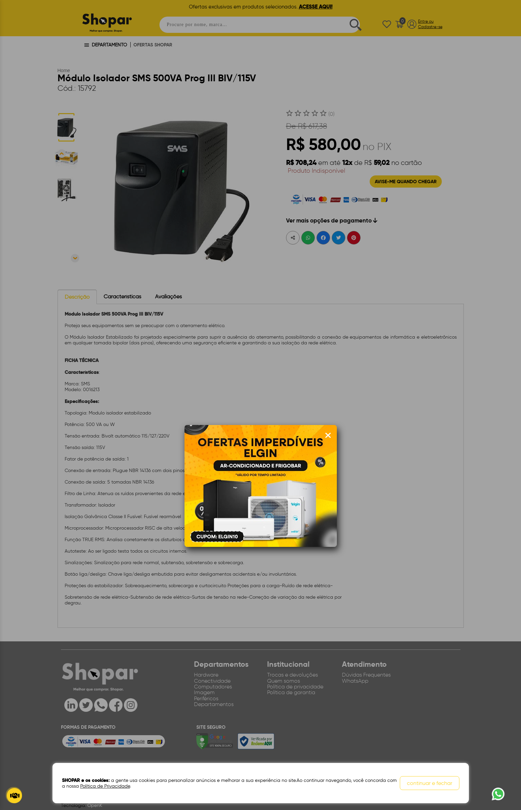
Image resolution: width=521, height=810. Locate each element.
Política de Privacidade (105, 786)
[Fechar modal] (328, 435)
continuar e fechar (429, 783)
